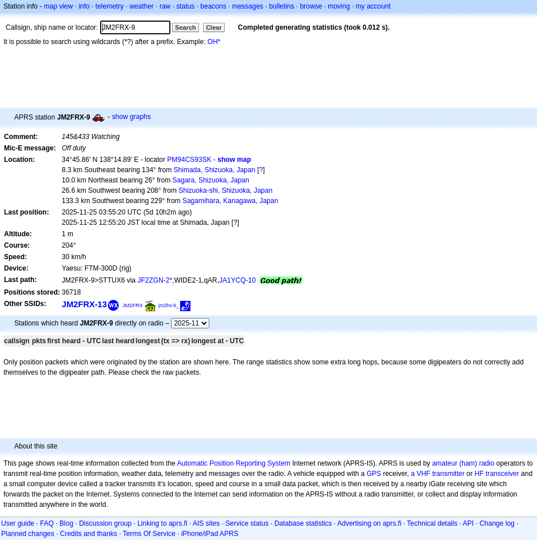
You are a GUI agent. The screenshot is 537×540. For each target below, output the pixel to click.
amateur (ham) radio (463, 463)
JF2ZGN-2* (154, 280)
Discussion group (105, 523)
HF (479, 474)
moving (339, 6)
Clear (214, 27)
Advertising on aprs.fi (369, 523)
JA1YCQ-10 (237, 280)
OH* (214, 42)
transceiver (502, 474)
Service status (246, 523)
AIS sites (206, 523)
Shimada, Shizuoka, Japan (215, 170)
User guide (17, 523)
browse (311, 6)
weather (141, 6)
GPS (374, 474)
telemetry (110, 6)
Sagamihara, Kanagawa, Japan (230, 201)
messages (248, 6)
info (83, 6)
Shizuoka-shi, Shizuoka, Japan (225, 190)
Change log (496, 523)
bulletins (281, 6)
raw (165, 6)
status (185, 6)
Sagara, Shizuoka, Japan (211, 180)
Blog (66, 523)
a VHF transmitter (437, 474)
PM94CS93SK (189, 160)
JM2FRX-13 (84, 304)
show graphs (131, 117)
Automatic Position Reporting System (233, 463)
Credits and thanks (88, 534)
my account (373, 6)
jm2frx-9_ (168, 305)
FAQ (47, 523)
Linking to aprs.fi (162, 523)
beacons (213, 6)
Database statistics (303, 523)
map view (58, 6)
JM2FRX (132, 305)
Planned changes (27, 534)
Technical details (432, 523)
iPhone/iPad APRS (209, 534)
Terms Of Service (149, 534)
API (468, 523)
